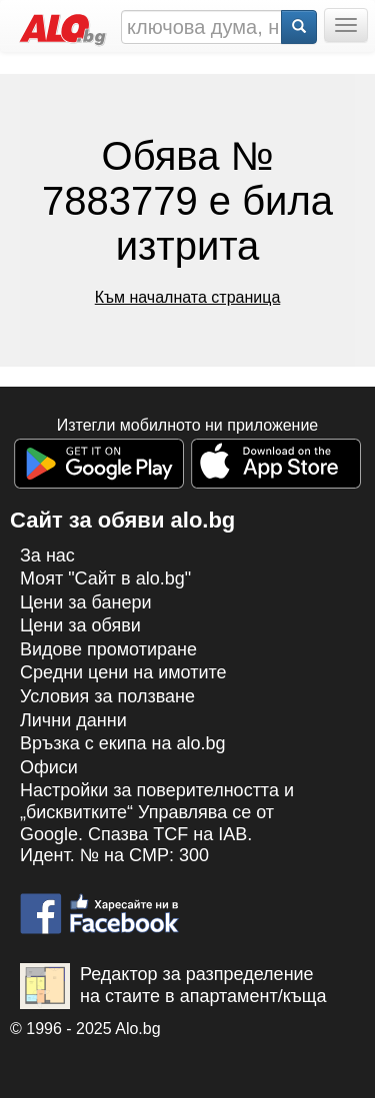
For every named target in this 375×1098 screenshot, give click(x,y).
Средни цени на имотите (123, 672)
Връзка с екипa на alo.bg (123, 743)
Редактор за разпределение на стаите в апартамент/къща (173, 986)
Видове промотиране (108, 649)
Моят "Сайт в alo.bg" (105, 578)
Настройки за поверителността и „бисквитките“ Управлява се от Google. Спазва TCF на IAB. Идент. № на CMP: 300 (157, 822)
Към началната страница (188, 297)
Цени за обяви (80, 625)
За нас (47, 555)
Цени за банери (86, 602)
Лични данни (73, 720)
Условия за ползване (107, 696)
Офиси (49, 767)
